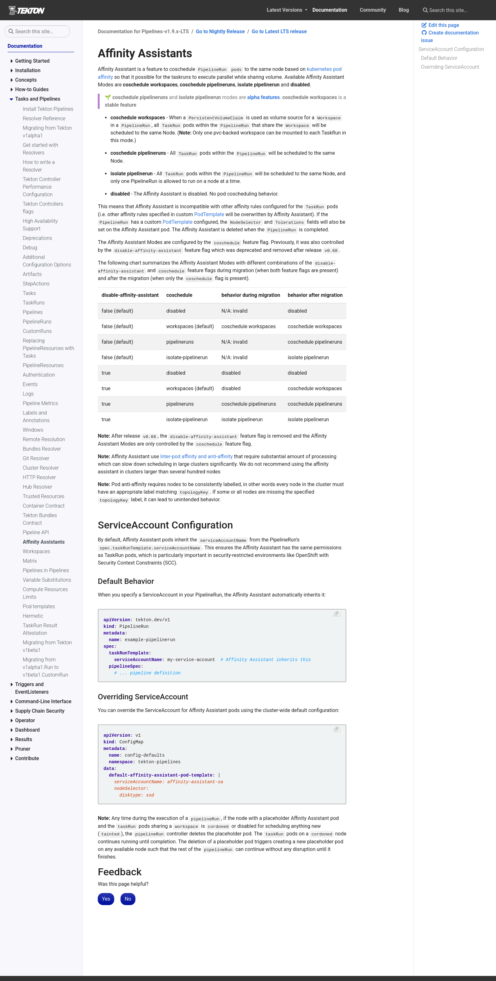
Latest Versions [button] (285, 10)
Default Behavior (439, 58)
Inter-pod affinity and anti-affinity (196, 456)
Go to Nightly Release (220, 31)
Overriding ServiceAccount (450, 67)
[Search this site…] (451, 10)
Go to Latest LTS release (279, 31)
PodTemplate (209, 214)
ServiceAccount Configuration (451, 49)
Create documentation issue (450, 36)
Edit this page (440, 25)
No (128, 899)
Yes (106, 899)
